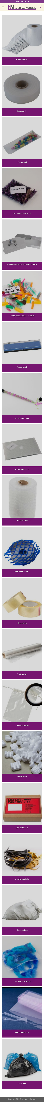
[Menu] (3, 7)
